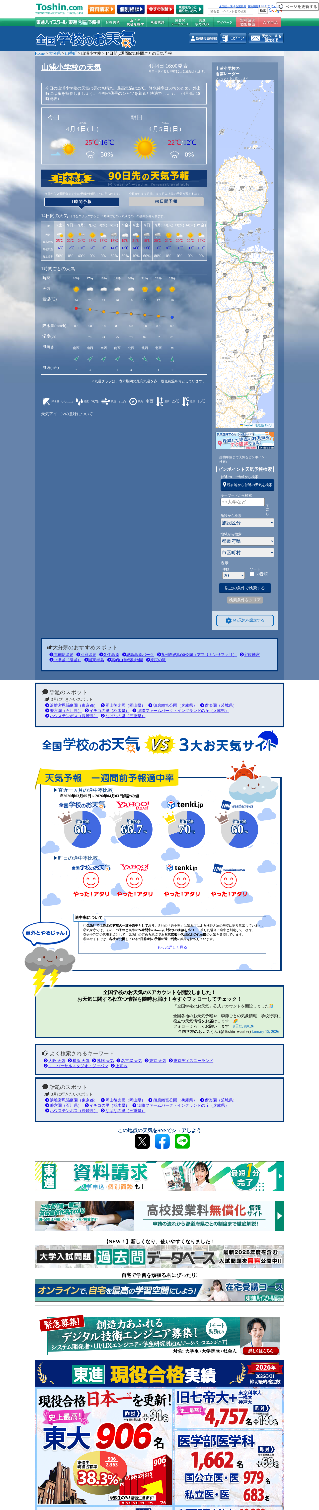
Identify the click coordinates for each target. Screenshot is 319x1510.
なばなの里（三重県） (123, 716)
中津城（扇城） (65, 660)
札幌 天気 (103, 1060)
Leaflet (246, 425)
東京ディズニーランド (191, 1060)
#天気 (238, 1026)
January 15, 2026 (265, 1031)
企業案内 (241, 6)
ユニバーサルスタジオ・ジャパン (76, 1066)
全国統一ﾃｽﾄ (226, 6)
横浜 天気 (78, 1060)
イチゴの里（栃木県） (107, 710)
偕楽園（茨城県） (218, 705)
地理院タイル (264, 425)
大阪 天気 (54, 1060)
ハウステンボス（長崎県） (71, 716)
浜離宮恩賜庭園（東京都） (71, 705)
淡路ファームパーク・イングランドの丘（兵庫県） (180, 710)
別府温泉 (86, 655)
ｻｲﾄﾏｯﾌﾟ (265, 6)
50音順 (262, 574)
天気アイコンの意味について (67, 414)
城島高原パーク (138, 655)
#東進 (249, 1026)
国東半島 (94, 660)
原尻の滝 (156, 660)
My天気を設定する (245, 620)
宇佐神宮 (250, 655)
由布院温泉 (61, 655)
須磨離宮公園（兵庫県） (172, 705)
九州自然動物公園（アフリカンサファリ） (197, 655)
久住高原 (109, 655)
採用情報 (253, 6)
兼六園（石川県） (63, 710)
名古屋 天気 (129, 1060)
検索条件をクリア (245, 600)
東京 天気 (155, 1060)
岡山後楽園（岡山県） (123, 705)
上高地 (119, 1066)
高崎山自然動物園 (125, 660)
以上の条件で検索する (245, 588)
